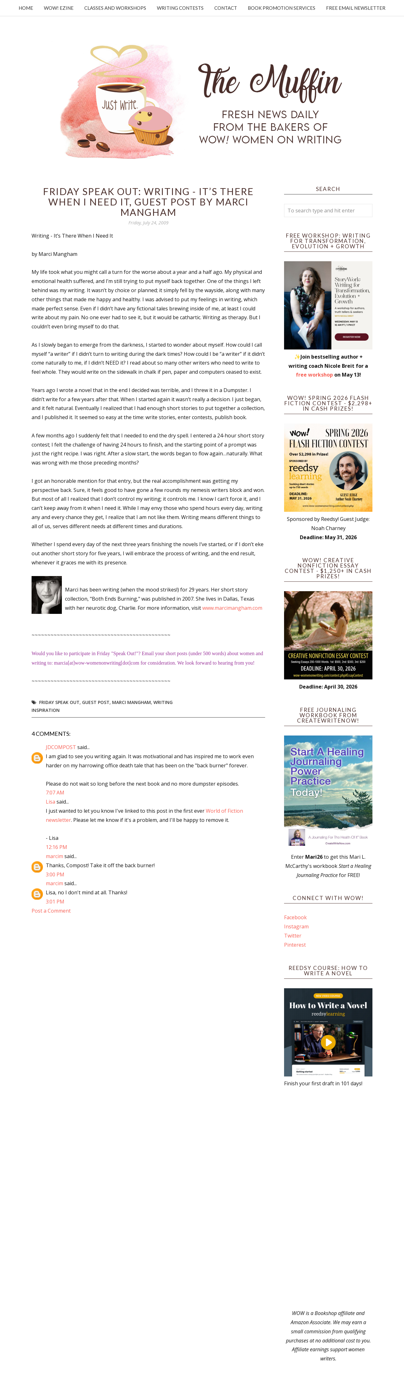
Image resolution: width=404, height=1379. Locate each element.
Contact (225, 8)
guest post (96, 702)
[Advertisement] (328, 1198)
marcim (54, 856)
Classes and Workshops (115, 8)
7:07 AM (55, 792)
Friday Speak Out (59, 702)
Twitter (292, 935)
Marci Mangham (131, 702)
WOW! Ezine (59, 8)
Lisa (50, 801)
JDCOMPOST (61, 747)
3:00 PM (55, 874)
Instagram (296, 926)
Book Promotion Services (281, 8)
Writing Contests (180, 8)
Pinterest (295, 944)
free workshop (314, 374)
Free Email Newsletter (355, 8)
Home (26, 8)
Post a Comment (51, 910)
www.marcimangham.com (232, 607)
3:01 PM (55, 901)
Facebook (295, 917)
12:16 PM (56, 847)
